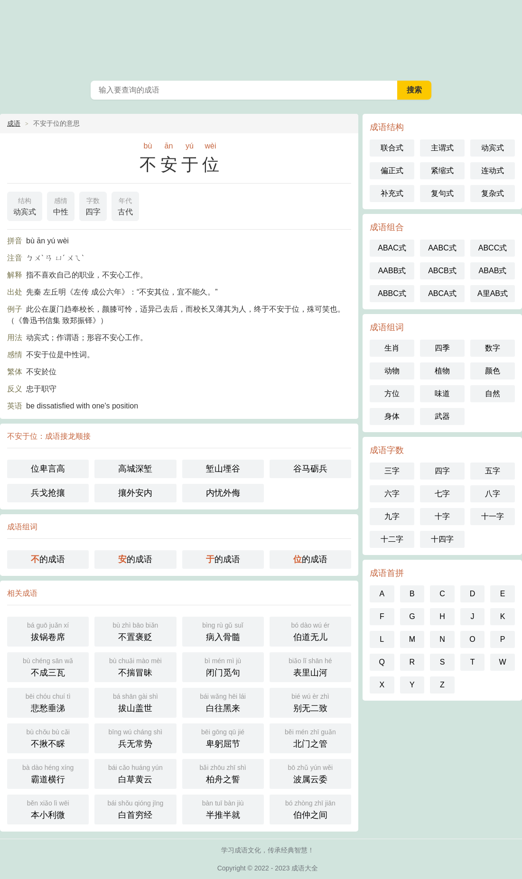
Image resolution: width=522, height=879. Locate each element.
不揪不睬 (48, 737)
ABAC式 (392, 248)
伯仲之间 (310, 808)
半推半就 (223, 808)
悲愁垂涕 (48, 702)
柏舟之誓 (223, 773)
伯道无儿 (310, 631)
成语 (13, 123)
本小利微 (48, 808)
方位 (392, 393)
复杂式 (492, 193)
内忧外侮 (223, 493)
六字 (392, 494)
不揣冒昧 (135, 666)
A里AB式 (492, 293)
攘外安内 (135, 493)
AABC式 (442, 248)
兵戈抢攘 (48, 493)
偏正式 (392, 171)
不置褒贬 (135, 631)
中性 (60, 205)
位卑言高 (48, 468)
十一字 (492, 516)
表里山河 (310, 666)
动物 (392, 371)
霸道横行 (48, 773)
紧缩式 (442, 171)
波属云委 (310, 773)
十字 (442, 516)
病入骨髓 (223, 631)
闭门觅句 (223, 666)
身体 (392, 416)
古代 (125, 205)
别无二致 (310, 702)
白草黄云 (135, 773)
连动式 (492, 171)
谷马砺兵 (310, 468)
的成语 (48, 559)
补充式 (392, 193)
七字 (442, 494)
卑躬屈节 (223, 737)
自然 (492, 393)
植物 (442, 371)
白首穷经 (135, 808)
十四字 (442, 539)
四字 (93, 205)
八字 (492, 494)
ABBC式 (392, 293)
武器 (442, 416)
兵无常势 (135, 737)
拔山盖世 (135, 702)
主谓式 (442, 148)
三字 (392, 471)
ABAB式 (493, 271)
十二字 (392, 539)
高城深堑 (135, 468)
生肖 (392, 348)
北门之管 (310, 737)
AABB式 (392, 271)
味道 (442, 393)
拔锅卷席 (48, 631)
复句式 (442, 193)
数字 (492, 348)
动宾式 (24, 205)
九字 (392, 516)
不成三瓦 (48, 666)
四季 (442, 348)
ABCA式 (442, 293)
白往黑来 (223, 702)
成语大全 (261, 37)
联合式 (392, 148)
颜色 (492, 371)
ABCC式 (492, 248)
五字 (492, 471)
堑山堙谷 (223, 468)
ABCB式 (442, 271)
